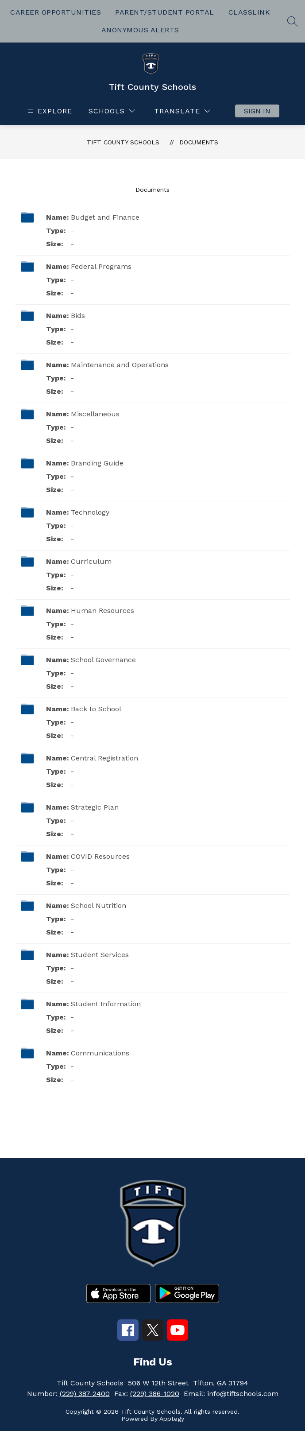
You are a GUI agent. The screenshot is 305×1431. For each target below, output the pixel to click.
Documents (198, 142)
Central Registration (104, 758)
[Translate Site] (182, 110)
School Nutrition (98, 905)
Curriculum (91, 561)
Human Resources (102, 610)
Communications (100, 1053)
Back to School (96, 709)
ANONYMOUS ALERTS (140, 30)
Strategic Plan (95, 807)
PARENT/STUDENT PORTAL (164, 12)
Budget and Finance (105, 217)
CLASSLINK (249, 12)
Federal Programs (101, 266)
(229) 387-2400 (85, 1393)
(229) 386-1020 (154, 1393)
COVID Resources (100, 856)
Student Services (100, 954)
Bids (78, 315)
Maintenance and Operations (120, 365)
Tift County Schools (123, 142)
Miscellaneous (95, 414)
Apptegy (171, 1418)
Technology (90, 512)
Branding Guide (97, 463)
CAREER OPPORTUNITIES (55, 12)
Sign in (257, 111)
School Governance (103, 659)
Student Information (106, 1004)
